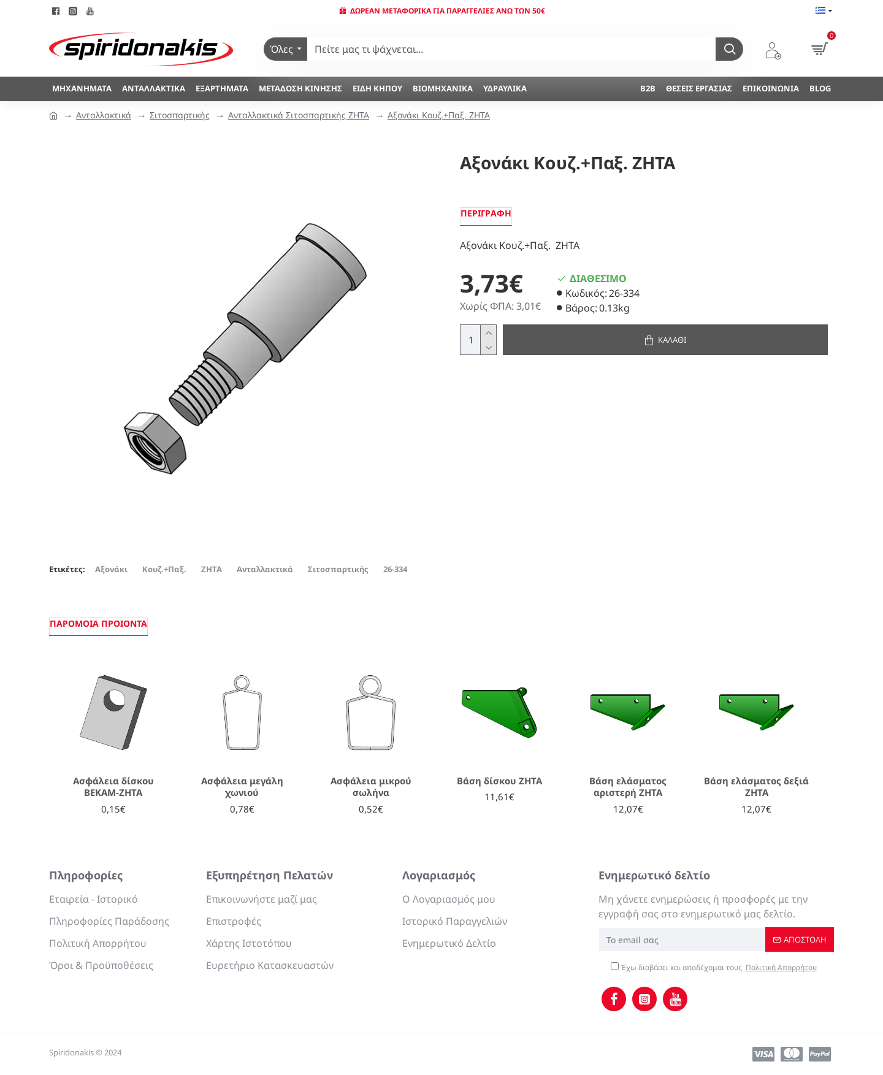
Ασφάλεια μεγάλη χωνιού (242, 787)
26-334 (395, 569)
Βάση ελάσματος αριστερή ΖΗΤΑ (628, 787)
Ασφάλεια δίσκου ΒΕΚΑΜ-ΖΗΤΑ (113, 787)
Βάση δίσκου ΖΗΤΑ (499, 781)
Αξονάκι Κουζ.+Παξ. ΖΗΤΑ (439, 115)
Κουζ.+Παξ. (164, 569)
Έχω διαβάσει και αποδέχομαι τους (715, 967)
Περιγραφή (486, 213)
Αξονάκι (111, 569)
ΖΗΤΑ (211, 569)
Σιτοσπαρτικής (180, 115)
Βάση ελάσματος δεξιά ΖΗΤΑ (756, 787)
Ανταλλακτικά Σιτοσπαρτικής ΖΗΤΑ (298, 115)
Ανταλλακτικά (103, 115)
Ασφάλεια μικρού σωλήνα (371, 787)
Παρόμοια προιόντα (98, 623)
